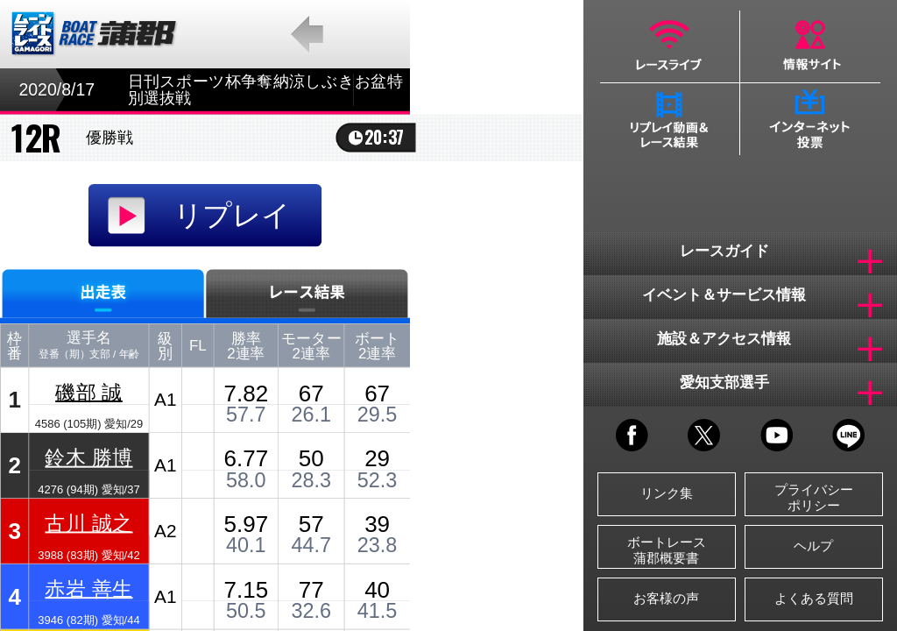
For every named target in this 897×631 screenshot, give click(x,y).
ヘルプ (813, 545)
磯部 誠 (89, 391)
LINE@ (848, 435)
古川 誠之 (88, 523)
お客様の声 (666, 598)
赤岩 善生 (88, 588)
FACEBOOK (632, 435)
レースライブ (669, 46)
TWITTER (704, 435)
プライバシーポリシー (813, 497)
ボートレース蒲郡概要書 (666, 550)
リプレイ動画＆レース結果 (669, 119)
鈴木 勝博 (88, 457)
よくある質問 (813, 598)
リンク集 (666, 493)
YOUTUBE (776, 435)
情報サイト (810, 46)
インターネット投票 (810, 119)
